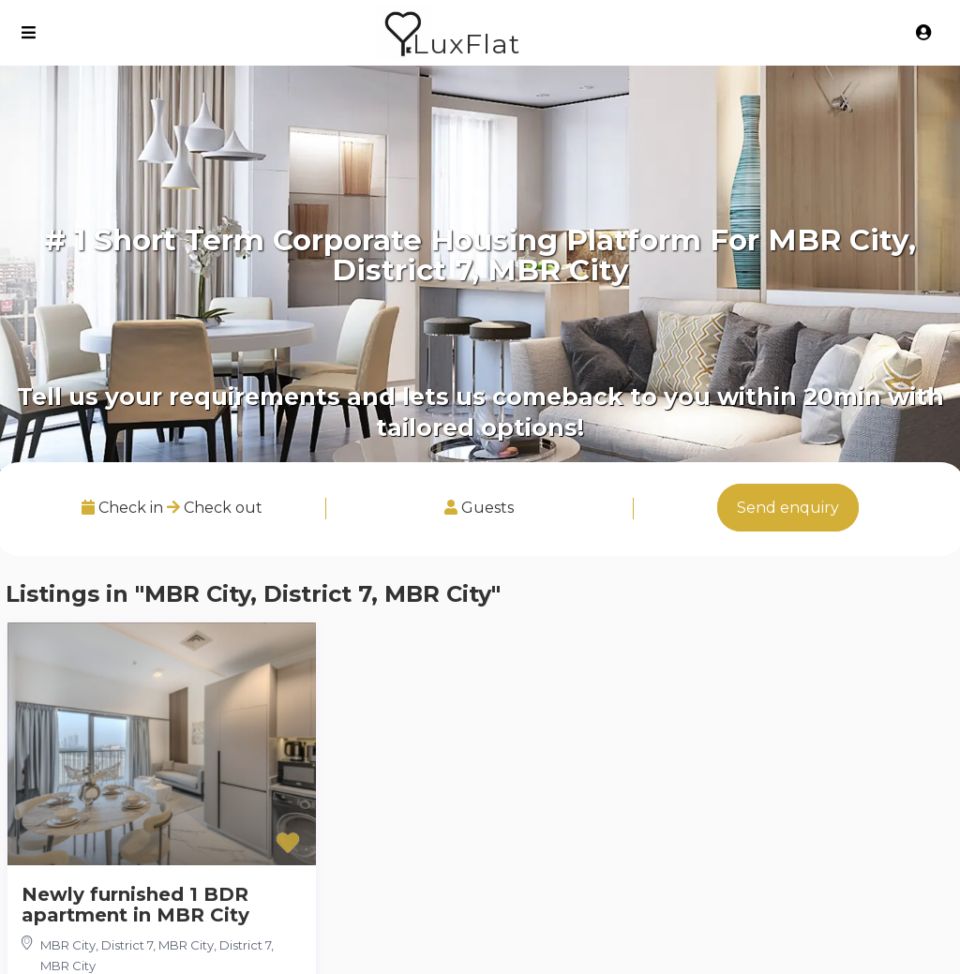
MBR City (68, 965)
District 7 (245, 944)
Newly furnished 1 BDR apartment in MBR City (135, 904)
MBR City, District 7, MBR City (127, 944)
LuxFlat (466, 43)
